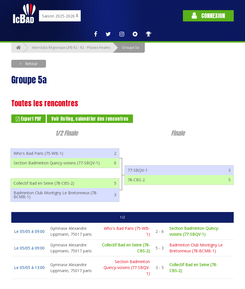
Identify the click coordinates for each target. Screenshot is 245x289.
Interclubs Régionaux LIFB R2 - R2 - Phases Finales (71, 47)
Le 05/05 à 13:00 (29, 267)
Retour (31, 63)
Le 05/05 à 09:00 (29, 231)
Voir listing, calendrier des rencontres (89, 118)
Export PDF (28, 118)
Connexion (208, 15)
